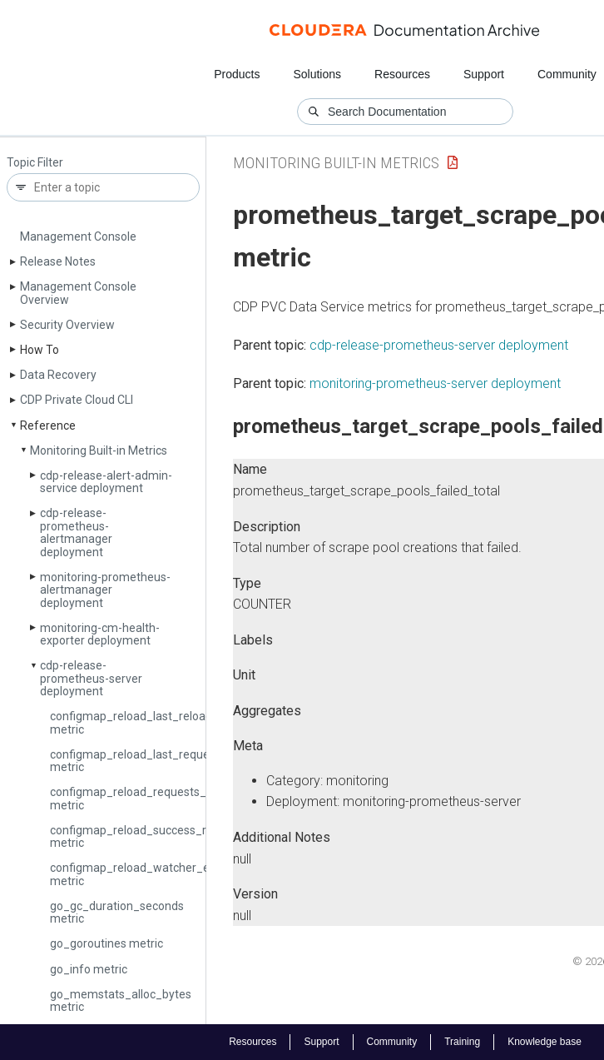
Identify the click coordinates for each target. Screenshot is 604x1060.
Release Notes (58, 261)
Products (237, 74)
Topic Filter (35, 163)
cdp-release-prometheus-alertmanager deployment (76, 532)
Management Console (78, 236)
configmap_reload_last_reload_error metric (147, 722)
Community (567, 74)
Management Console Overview (78, 293)
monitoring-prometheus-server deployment (435, 383)
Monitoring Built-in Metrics (98, 450)
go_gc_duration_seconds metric (117, 912)
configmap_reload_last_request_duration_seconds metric (185, 761)
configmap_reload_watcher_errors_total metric (157, 874)
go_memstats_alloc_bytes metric (120, 1000)
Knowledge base (544, 1042)
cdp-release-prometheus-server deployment (91, 678)
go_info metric (88, 969)
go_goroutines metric (106, 943)
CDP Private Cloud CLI (76, 399)
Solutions (317, 74)
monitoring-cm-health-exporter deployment (100, 634)
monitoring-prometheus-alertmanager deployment (105, 590)
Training (462, 1042)
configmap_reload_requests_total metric (140, 798)
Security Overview (67, 324)
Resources (402, 74)
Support (483, 74)
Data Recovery (58, 374)
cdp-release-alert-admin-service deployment (106, 482)
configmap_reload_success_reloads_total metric (161, 836)
